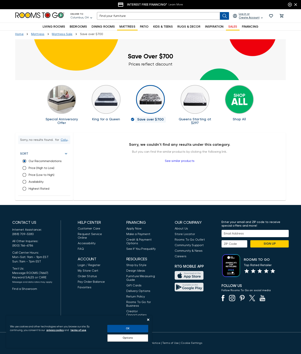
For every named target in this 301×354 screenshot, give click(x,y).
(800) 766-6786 (22, 245)
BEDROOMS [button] (78, 26)
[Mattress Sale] (62, 34)
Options (128, 338)
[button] (271, 16)
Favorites (84, 287)
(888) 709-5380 (23, 234)
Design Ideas (135, 270)
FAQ (81, 248)
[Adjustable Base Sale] (62, 105)
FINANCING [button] (250, 26)
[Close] (148, 320)
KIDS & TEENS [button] (163, 26)
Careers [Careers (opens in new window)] (180, 256)
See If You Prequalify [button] (141, 248)
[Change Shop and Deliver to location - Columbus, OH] (65, 139)
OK (128, 328)
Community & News (189, 250)
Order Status (87, 276)
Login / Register (89, 265)
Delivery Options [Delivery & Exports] (138, 291)
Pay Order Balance (91, 281)
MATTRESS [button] (127, 26)
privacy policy (55, 330)
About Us (181, 228)
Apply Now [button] (134, 228)
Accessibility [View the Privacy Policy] (87, 243)
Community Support (189, 245)
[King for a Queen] (106, 103)
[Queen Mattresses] (195, 105)
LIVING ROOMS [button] (54, 26)
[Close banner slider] (295, 4)
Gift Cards (134, 285)
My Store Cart (88, 270)
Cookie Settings (191, 343)
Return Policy (135, 296)
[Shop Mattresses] (37, 34)
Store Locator (185, 234)
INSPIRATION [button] (214, 26)
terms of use (78, 330)
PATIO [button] (144, 26)
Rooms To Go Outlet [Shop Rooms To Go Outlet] (190, 239)
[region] (79, 331)
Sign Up (270, 243)
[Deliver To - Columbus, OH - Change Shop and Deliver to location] (81, 16)
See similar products (179, 160)
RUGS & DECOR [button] (188, 26)
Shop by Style (136, 265)
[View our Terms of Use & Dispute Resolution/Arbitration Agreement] (170, 343)
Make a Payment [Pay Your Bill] (138, 234)
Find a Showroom (24, 288)
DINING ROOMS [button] (103, 26)
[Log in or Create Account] (248, 15)
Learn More (176, 4)
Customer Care (89, 228)
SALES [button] (232, 26)
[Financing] (150, 4)
